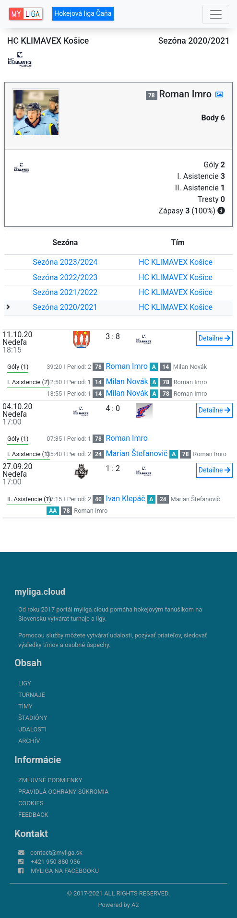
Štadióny (32, 717)
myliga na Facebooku (65, 870)
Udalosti (32, 729)
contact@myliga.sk (56, 852)
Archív (29, 740)
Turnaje (31, 694)
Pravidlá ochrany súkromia (63, 791)
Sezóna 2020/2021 (65, 307)
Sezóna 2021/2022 (65, 292)
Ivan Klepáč (125, 498)
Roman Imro (127, 366)
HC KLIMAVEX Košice (176, 262)
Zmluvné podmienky (50, 780)
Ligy (24, 683)
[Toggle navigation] (215, 14)
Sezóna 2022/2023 (65, 277)
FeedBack (33, 814)
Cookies (30, 803)
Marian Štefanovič (137, 453)
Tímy (25, 706)
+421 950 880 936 (55, 861)
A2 (135, 904)
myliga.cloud (39, 592)
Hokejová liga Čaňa (82, 13)
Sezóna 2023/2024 (65, 262)
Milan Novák (190, 366)
